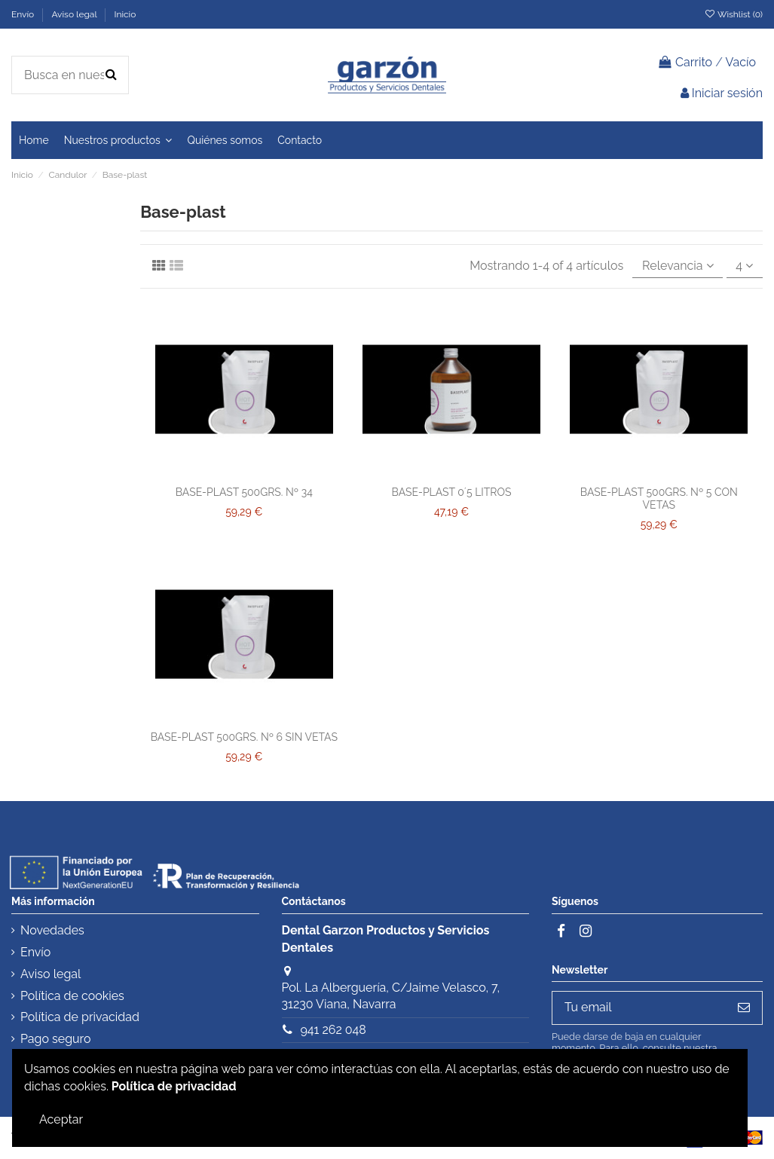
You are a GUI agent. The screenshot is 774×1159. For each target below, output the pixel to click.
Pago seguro (55, 1039)
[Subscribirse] (744, 1008)
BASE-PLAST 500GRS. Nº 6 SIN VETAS (244, 737)
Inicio (125, 14)
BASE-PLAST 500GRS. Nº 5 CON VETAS (659, 498)
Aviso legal (75, 14)
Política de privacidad (79, 1017)
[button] (118, 140)
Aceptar (61, 1119)
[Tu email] (639, 1008)
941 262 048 (333, 1030)
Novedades (52, 930)
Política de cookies (72, 996)
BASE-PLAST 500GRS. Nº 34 (244, 492)
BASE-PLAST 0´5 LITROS (452, 492)
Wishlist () (733, 14)
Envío (23, 14)
